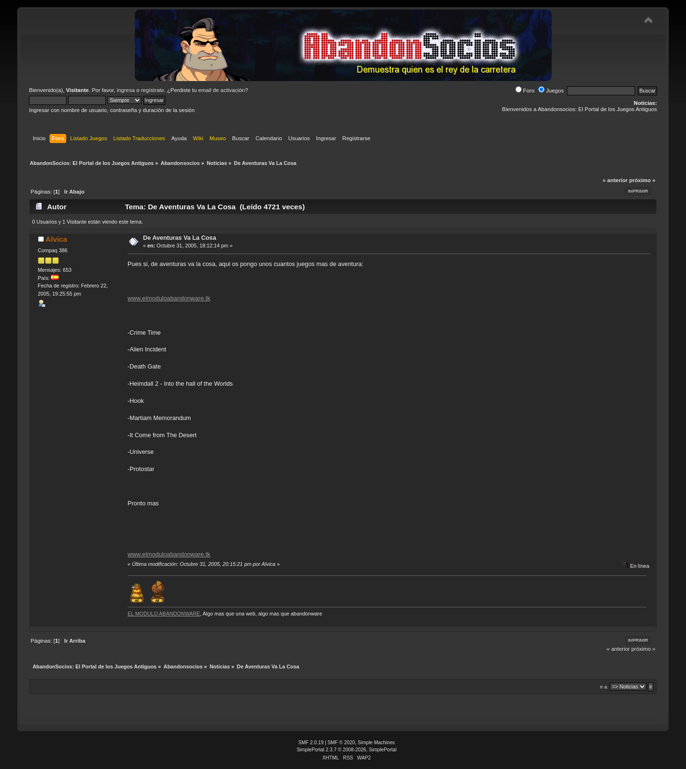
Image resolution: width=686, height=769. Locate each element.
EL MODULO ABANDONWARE (164, 613)
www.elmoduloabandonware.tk (169, 298)
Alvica (56, 239)
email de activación (221, 90)
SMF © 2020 (341, 742)
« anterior (615, 180)
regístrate (152, 90)
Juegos (551, 90)
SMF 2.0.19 (310, 742)
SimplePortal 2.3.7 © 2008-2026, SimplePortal (347, 749)
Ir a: (604, 686)
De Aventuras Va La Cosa (179, 237)
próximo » (642, 180)
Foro (525, 90)
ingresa (126, 90)
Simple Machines (376, 742)
